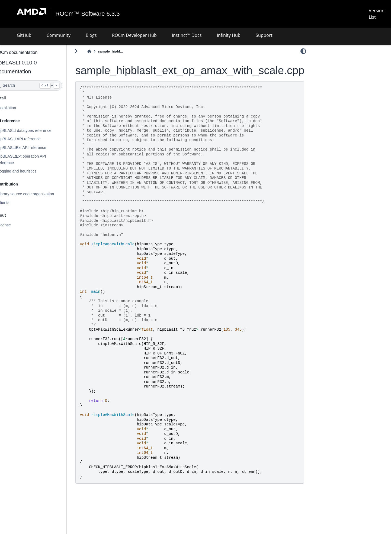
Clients (18, 202)
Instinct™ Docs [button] (187, 35)
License (18, 225)
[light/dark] (303, 51)
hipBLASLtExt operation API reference (36, 159)
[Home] (103, 51)
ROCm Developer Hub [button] (134, 35)
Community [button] (58, 35)
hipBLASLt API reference (33, 139)
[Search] (42, 85)
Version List (376, 14)
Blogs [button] (91, 35)
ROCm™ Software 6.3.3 (88, 14)
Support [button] (264, 35)
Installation (21, 108)
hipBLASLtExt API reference (36, 147)
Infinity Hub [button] (229, 35)
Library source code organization (40, 194)
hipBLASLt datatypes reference (39, 130)
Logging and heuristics (31, 171)
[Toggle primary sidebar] (90, 51)
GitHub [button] (24, 35)
